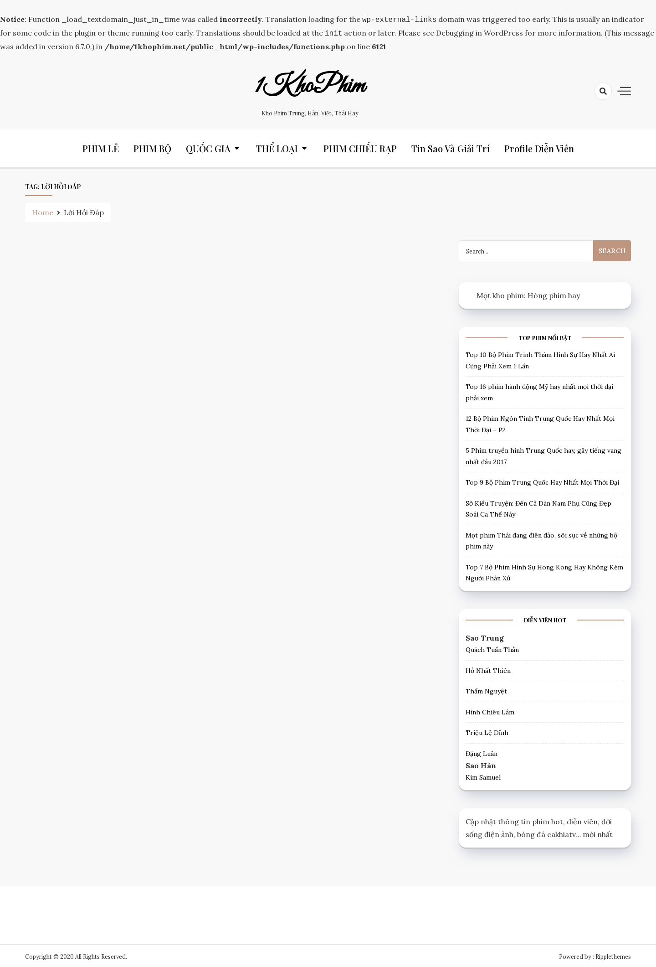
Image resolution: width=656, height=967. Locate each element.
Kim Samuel (483, 775)
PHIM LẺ (100, 146)
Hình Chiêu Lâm (490, 710)
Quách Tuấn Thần (492, 648)
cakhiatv (561, 832)
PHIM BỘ (152, 146)
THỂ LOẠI (277, 146)
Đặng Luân (481, 752)
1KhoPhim (310, 84)
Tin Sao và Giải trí (450, 146)
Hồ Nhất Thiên (488, 669)
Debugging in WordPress (479, 31)
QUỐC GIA (208, 146)
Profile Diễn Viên (539, 146)
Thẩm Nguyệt (486, 689)
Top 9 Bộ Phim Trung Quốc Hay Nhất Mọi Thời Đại (542, 480)
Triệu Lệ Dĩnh (487, 731)
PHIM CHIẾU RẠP (360, 146)
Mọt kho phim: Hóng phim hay (528, 293)
